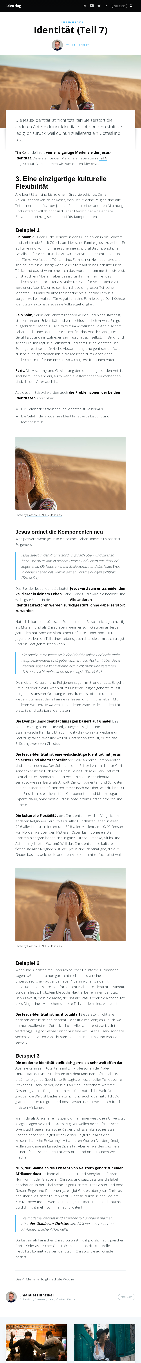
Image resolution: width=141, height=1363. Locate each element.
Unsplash (56, 515)
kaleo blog (13, 6)
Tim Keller (23, 152)
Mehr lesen (126, 1296)
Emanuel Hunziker (77, 45)
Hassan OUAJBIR (37, 515)
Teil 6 (103, 158)
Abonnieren (119, 5)
